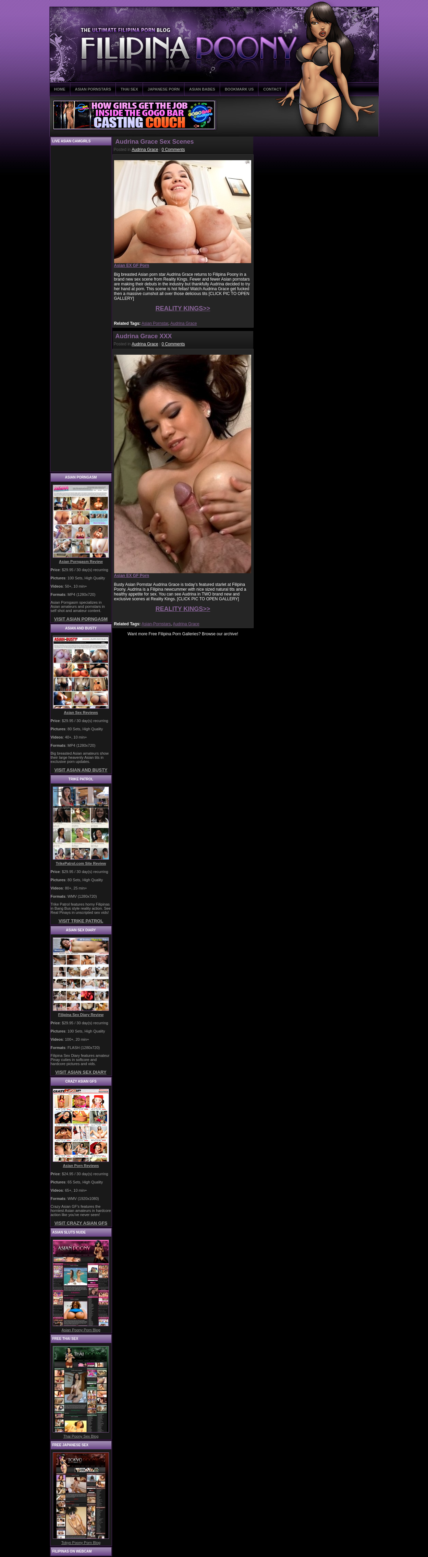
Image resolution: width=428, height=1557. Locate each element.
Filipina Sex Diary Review (81, 1015)
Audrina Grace (145, 149)
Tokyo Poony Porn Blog (80, 1543)
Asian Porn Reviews (81, 1166)
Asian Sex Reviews (81, 712)
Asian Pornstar (155, 323)
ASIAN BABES (202, 89)
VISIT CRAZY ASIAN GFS (81, 1223)
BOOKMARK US (239, 89)
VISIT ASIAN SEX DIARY (80, 1072)
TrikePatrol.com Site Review (81, 863)
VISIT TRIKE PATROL (81, 920)
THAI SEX (129, 89)
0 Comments (173, 149)
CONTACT (272, 89)
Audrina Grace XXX (143, 336)
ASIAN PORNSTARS (93, 89)
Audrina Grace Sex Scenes (154, 141)
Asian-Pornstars (156, 624)
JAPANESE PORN (164, 89)
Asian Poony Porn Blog (80, 1330)
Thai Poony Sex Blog (81, 1436)
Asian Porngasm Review (81, 561)
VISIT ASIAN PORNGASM (81, 619)
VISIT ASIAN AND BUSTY (80, 769)
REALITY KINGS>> (183, 308)
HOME (59, 89)
